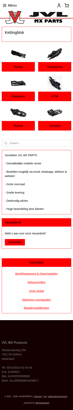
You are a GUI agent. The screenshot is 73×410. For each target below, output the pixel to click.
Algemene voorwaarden (36, 299)
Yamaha (54, 125)
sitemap (38, 396)
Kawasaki (18, 96)
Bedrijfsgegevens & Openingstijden (36, 273)
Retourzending (36, 282)
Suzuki (18, 125)
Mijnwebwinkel (42, 403)
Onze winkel (36, 291)
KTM (54, 96)
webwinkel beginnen (57, 396)
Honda (18, 66)
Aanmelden (15, 242)
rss (44, 396)
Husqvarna (54, 66)
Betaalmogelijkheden (36, 307)
